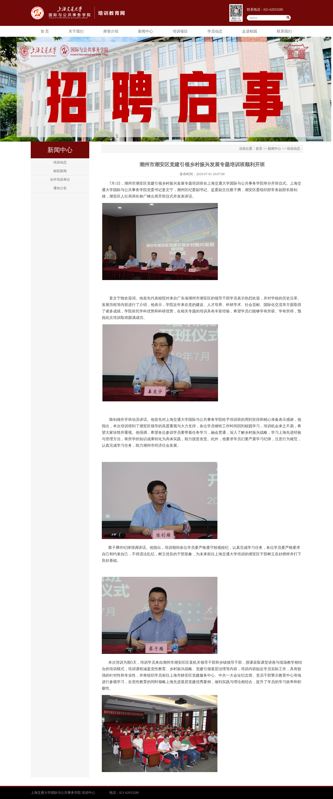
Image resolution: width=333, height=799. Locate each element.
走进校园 (249, 31)
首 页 (45, 31)
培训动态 (60, 162)
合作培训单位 (60, 179)
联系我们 (284, 31)
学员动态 (214, 31)
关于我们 (76, 31)
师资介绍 (110, 31)
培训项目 (180, 31)
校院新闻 (60, 171)
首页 (259, 148)
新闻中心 (145, 31)
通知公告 (60, 188)
